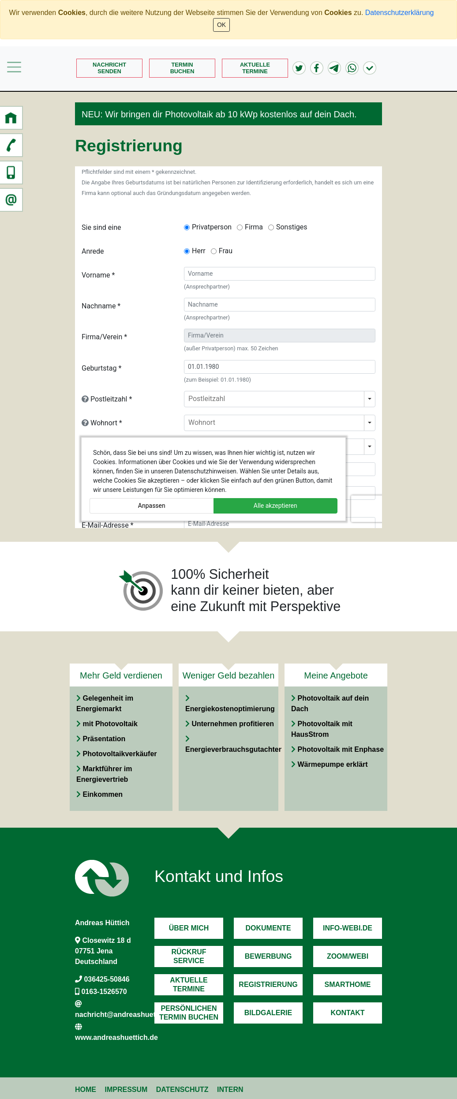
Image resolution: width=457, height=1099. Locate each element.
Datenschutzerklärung (399, 12)
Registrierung (268, 984)
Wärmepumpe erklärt (332, 764)
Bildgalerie (268, 1012)
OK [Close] (221, 24)
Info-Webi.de (347, 928)
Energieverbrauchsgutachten (234, 749)
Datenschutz (182, 1089)
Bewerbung (268, 956)
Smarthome (348, 984)
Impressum (126, 1089)
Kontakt (347, 1012)
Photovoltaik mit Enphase (340, 749)
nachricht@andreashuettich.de (126, 1014)
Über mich (189, 928)
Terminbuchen (182, 68)
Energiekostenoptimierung (230, 709)
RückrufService (188, 956)
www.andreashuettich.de (116, 1037)
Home (85, 1089)
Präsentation (103, 739)
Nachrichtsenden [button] (109, 68)
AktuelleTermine (255, 68)
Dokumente (268, 928)
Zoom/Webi (347, 956)
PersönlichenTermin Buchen (188, 1012)
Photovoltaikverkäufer (119, 754)
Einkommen (102, 794)
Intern (230, 1089)
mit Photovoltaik (109, 724)
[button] (11, 118)
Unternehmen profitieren (232, 724)
